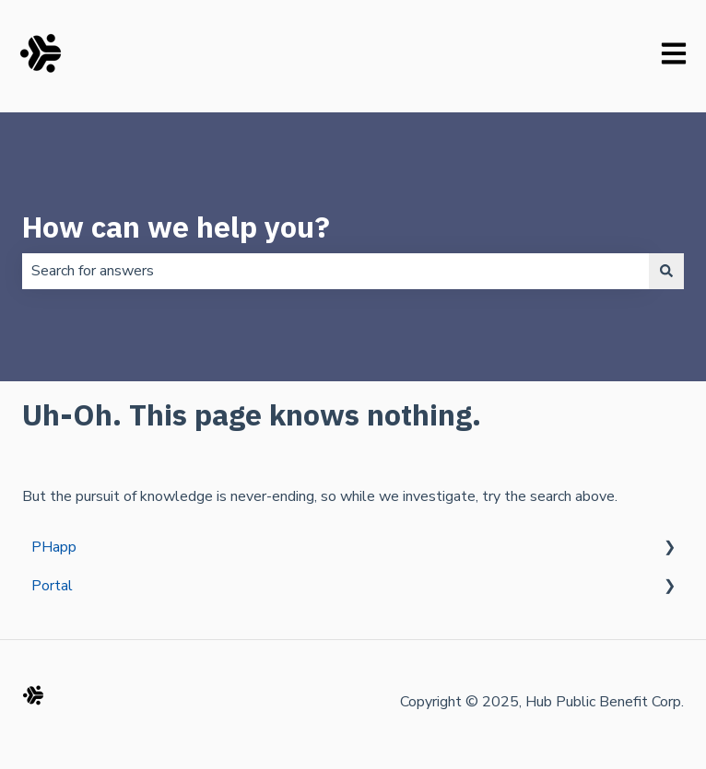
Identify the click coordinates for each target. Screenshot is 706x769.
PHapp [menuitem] (53, 547)
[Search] (666, 270)
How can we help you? (176, 226)
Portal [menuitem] (52, 586)
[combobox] (335, 270)
